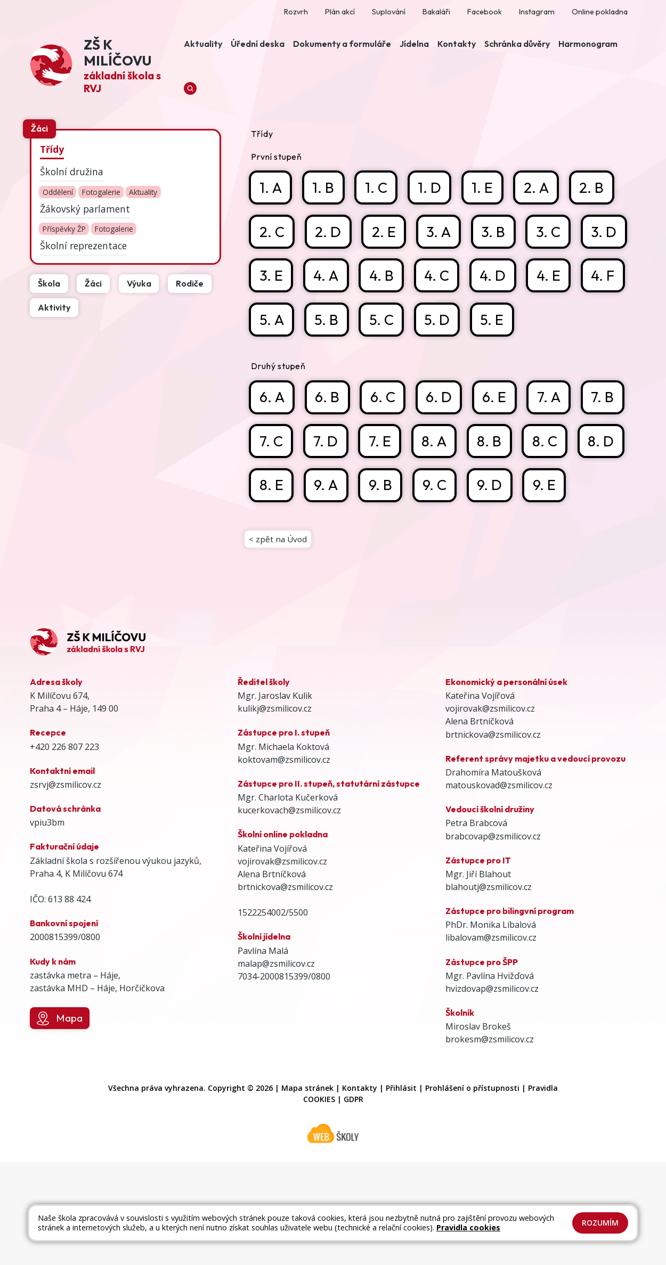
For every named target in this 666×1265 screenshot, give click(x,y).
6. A (272, 448)
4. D (555, 279)
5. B (440, 324)
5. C (495, 324)
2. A (543, 187)
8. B (551, 494)
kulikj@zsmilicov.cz (275, 811)
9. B (499, 539)
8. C (272, 539)
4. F (327, 324)
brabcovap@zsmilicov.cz (493, 939)
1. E (488, 187)
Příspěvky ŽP (64, 229)
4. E (271, 324)
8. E (387, 539)
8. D (330, 539)
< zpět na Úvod (278, 641)
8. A (495, 494)
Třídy (52, 149)
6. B (330, 448)
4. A (385, 279)
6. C (388, 448)
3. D (272, 279)
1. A (271, 187)
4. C (498, 279)
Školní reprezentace (83, 245)
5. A (383, 324)
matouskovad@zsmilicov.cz (499, 888)
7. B (271, 494)
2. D (330, 233)
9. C (554, 539)
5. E (271, 369)
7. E (438, 494)
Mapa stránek (307, 1191)
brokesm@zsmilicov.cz (489, 1142)
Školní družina (71, 171)
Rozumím (600, 1223)
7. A (558, 448)
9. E (328, 584)
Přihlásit (401, 1191)
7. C (327, 494)
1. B (326, 187)
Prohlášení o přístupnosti (472, 1191)
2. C (272, 233)
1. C (379, 187)
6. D (445, 448)
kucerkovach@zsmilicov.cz (289, 913)
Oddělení (58, 192)
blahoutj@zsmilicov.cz (488, 989)
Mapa (59, 1121)
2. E (387, 233)
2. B (600, 187)
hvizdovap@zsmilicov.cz (492, 1091)
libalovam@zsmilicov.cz (491, 1041)
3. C (554, 233)
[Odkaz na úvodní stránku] (105, 67)
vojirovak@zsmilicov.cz (282, 964)
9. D (272, 584)
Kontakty (359, 1191)
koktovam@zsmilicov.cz (284, 862)
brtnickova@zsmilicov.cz (285, 989)
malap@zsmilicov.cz (276, 1066)
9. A (443, 539)
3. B (499, 233)
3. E (328, 279)
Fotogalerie (101, 192)
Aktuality (143, 192)
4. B (441, 279)
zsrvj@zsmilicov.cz (65, 887)
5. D (552, 324)
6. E (502, 448)
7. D (383, 494)
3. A (443, 233)
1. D (434, 187)
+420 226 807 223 (64, 849)
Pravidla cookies (468, 1227)
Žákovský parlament (85, 208)
